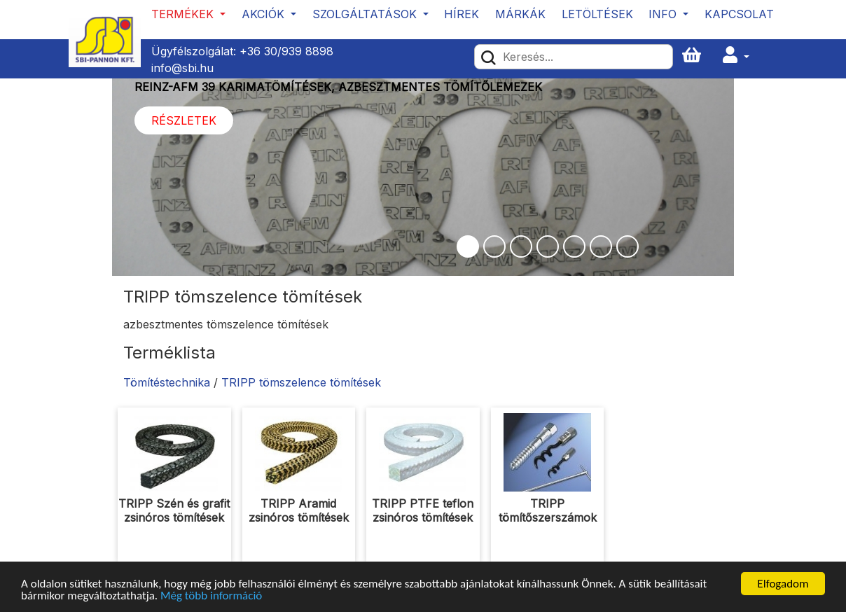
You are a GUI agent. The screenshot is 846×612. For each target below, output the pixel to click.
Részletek (183, 120)
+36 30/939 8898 (286, 51)
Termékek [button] (184, 14)
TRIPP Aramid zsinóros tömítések (299, 510)
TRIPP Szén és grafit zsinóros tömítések (174, 510)
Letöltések (597, 14)
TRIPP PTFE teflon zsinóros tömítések (422, 510)
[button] (736, 55)
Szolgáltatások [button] (366, 14)
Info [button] (664, 14)
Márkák (520, 14)
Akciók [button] (265, 14)
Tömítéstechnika (166, 382)
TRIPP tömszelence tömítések (301, 382)
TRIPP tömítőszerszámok (548, 510)
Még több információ (211, 596)
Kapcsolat (739, 14)
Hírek (461, 14)
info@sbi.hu (182, 68)
